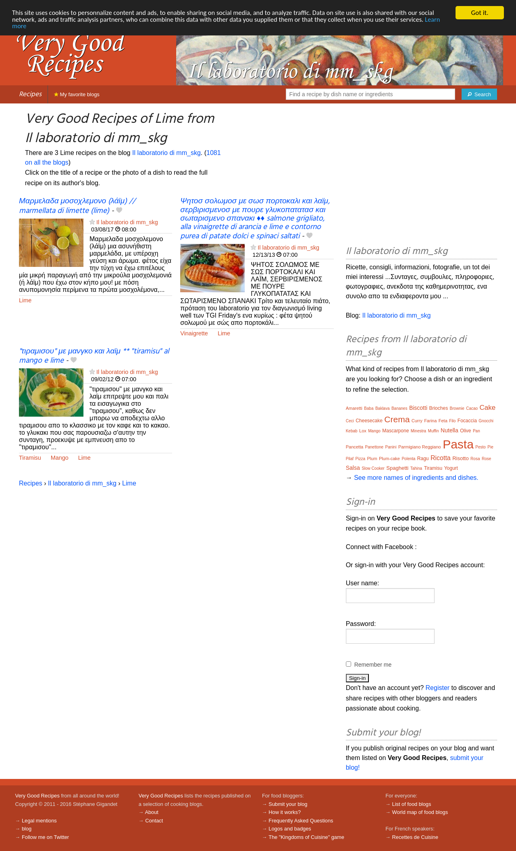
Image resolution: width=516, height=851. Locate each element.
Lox (362, 430)
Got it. (479, 12)
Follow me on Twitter (45, 837)
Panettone (374, 447)
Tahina (416, 468)
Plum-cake (389, 458)
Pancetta (354, 446)
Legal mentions (39, 821)
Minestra (418, 431)
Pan (476, 431)
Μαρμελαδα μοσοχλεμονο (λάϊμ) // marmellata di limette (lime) (77, 206)
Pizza (360, 458)
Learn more (28, 27)
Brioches (438, 408)
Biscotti (418, 408)
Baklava (382, 408)
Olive (465, 431)
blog (26, 829)
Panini (391, 447)
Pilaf (350, 458)
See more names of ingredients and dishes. (416, 477)
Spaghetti (397, 468)
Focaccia (467, 420)
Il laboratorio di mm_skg (166, 152)
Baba (368, 408)
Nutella (449, 430)
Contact (154, 821)
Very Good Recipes (37, 796)
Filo (452, 421)
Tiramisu (30, 457)
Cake (488, 407)
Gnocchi (486, 421)
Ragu (423, 458)
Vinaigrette (194, 333)
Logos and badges (289, 829)
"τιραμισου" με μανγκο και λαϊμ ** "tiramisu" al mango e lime (94, 356)
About (151, 812)
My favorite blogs (77, 94)
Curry (417, 420)
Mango (60, 457)
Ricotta (441, 457)
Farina (430, 420)
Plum (372, 458)
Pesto (480, 447)
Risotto (460, 458)
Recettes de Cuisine (415, 837)
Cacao (472, 408)
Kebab (352, 431)
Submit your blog (287, 804)
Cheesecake (369, 420)
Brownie (457, 408)
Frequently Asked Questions (300, 821)
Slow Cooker (373, 468)
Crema (397, 419)
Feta (443, 420)
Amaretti (354, 408)
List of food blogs (411, 804)
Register (438, 687)
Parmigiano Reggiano (419, 446)
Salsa (353, 468)
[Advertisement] (421, 176)
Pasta (458, 444)
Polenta (408, 458)
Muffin (433, 431)
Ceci (350, 421)
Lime (25, 300)
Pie (490, 447)
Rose (486, 458)
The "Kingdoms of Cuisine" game (306, 837)
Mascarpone (395, 431)
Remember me (373, 664)
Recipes (30, 94)
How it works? (284, 812)
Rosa (475, 458)
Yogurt (451, 468)
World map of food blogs (420, 812)
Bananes (399, 408)
